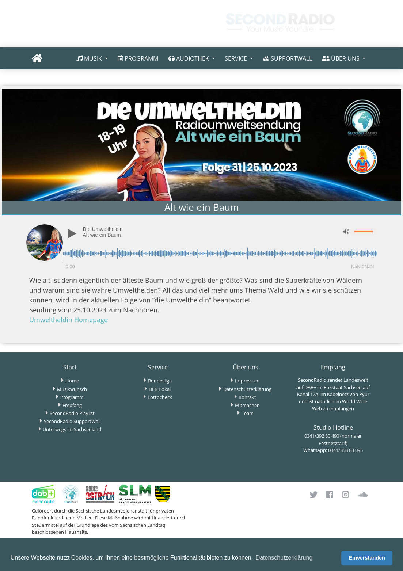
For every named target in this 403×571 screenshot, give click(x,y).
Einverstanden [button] (367, 558)
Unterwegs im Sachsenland (72, 429)
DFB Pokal (160, 389)
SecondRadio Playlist (72, 413)
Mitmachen (247, 405)
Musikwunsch (72, 389)
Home (72, 380)
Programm (72, 397)
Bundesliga (160, 380)
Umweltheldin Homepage (68, 319)
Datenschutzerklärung (247, 389)
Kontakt (247, 397)
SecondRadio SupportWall (72, 421)
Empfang (72, 405)
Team (248, 413)
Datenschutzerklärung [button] (284, 558)
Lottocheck (160, 397)
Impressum (247, 380)
